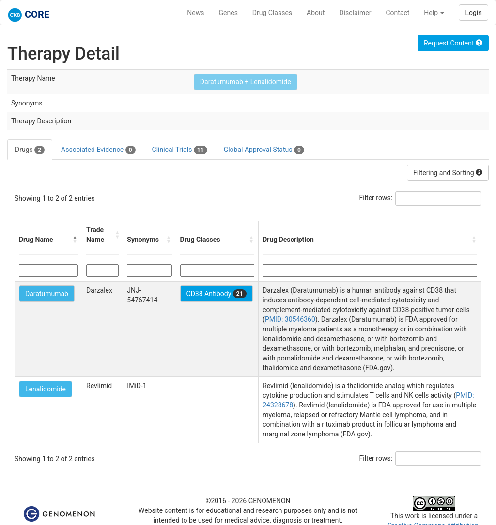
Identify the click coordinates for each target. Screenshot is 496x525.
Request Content (453, 43)
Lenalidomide (45, 389)
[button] (75, 239)
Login (473, 12)
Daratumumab (46, 294)
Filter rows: (376, 198)
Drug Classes (272, 12)
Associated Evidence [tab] (98, 150)
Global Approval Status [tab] (264, 150)
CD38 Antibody (216, 293)
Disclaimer (355, 12)
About (316, 12)
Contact (397, 12)
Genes (228, 12)
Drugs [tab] (30, 150)
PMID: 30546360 (290, 319)
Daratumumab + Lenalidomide (245, 82)
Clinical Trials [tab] (179, 150)
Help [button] (434, 12)
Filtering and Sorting (447, 173)
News (195, 12)
